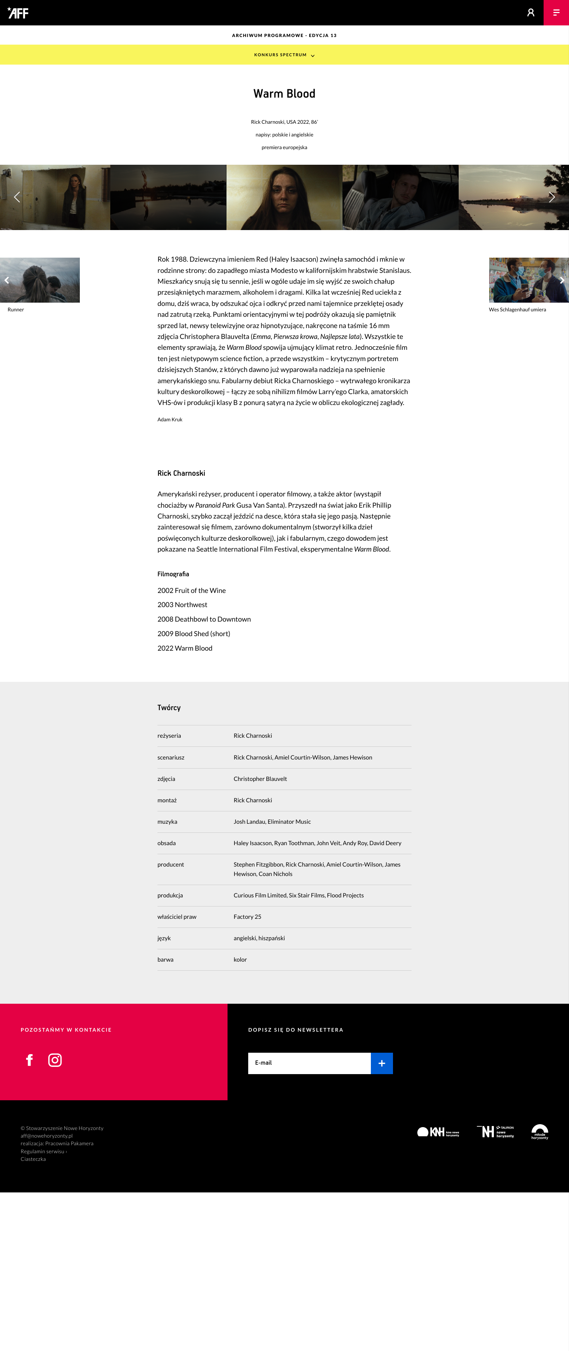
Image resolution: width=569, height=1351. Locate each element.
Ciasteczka (33, 1318)
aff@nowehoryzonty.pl (47, 1294)
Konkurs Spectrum (280, 54)
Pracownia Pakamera (69, 1302)
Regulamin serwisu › (44, 1310)
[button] (551, 276)
